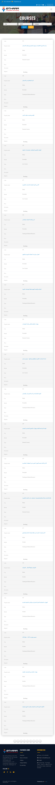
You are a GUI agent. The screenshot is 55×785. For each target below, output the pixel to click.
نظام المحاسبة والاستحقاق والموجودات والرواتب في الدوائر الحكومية (36, 538)
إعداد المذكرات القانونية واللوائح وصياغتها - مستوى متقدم (34, 399)
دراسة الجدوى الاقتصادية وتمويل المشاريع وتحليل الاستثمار (34, 86)
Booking (25, 112)
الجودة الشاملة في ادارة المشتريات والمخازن (31, 434)
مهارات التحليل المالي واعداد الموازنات (30, 364)
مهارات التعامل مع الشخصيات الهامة (29, 712)
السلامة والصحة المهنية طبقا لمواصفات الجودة (31, 329)
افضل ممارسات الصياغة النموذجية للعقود (30, 294)
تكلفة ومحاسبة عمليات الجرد (28, 155)
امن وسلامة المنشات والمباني (28, 260)
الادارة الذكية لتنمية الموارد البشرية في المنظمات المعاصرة (34, 503)
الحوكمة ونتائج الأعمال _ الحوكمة (29, 608)
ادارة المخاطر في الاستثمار (28, 120)
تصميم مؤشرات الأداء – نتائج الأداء (29, 677)
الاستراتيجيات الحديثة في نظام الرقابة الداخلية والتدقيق (33, 573)
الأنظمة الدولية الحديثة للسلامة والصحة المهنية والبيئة (33, 747)
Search (24, 27)
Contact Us (50, 5)
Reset (31, 27)
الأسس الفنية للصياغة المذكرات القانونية (30, 225)
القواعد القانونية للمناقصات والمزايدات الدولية (31, 190)
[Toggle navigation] (51, 9)
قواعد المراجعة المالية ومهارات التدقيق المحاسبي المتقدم (34, 468)
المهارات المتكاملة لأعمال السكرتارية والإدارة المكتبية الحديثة (35, 642)
